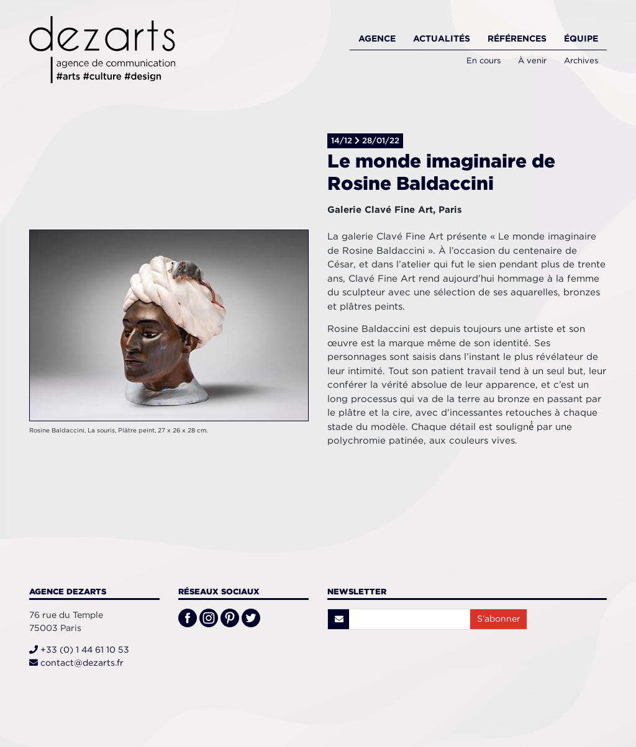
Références (517, 38)
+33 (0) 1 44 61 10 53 (79, 650)
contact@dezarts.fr (76, 663)
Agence (377, 38)
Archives (581, 60)
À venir (532, 60)
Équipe (581, 38)
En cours (483, 60)
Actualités (441, 38)
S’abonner (498, 619)
